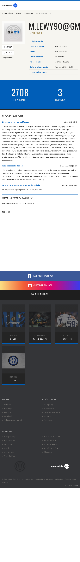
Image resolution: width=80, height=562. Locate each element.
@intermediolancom (40, 285)
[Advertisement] (26, 242)
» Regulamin (7, 416)
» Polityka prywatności (12, 420)
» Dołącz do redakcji (51, 412)
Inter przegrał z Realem (12, 165)
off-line (8, 52)
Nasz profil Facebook (40, 276)
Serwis (18, 13)
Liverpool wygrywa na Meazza (15, 121)
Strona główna (7, 13)
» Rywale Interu (8, 440)
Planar (75, 485)
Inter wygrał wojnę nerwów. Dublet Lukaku (21, 185)
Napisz (8, 47)
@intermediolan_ (40, 293)
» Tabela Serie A (49, 440)
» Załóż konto (48, 408)
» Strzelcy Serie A (49, 444)
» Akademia (47, 452)
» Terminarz (7, 444)
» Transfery (6, 448)
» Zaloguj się (47, 404)
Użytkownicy (28, 13)
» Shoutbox (47, 416)
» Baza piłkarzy (8, 436)
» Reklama (6, 412)
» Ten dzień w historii (51, 436)
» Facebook (47, 420)
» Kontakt (6, 404)
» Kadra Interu (8, 452)
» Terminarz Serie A (50, 448)
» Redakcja (7, 408)
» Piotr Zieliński (8, 455)
